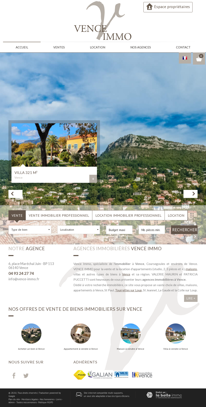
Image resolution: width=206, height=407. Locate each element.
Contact (183, 47)
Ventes (59, 47)
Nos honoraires (47, 399)
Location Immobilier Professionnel (128, 215)
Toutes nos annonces (26, 402)
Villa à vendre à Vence (175, 348)
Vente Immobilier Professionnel (59, 215)
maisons (191, 269)
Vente (17, 215)
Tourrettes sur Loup (128, 290)
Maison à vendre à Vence (130, 348)
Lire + (190, 298)
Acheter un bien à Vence (31, 348)
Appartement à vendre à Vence (81, 348)
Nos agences (140, 47)
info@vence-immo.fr (23, 279)
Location (97, 47)
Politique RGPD (45, 402)
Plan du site (14, 399)
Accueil (22, 47)
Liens (58, 399)
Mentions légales (30, 399)
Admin (11, 402)
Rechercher (184, 229)
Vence (126, 274)
